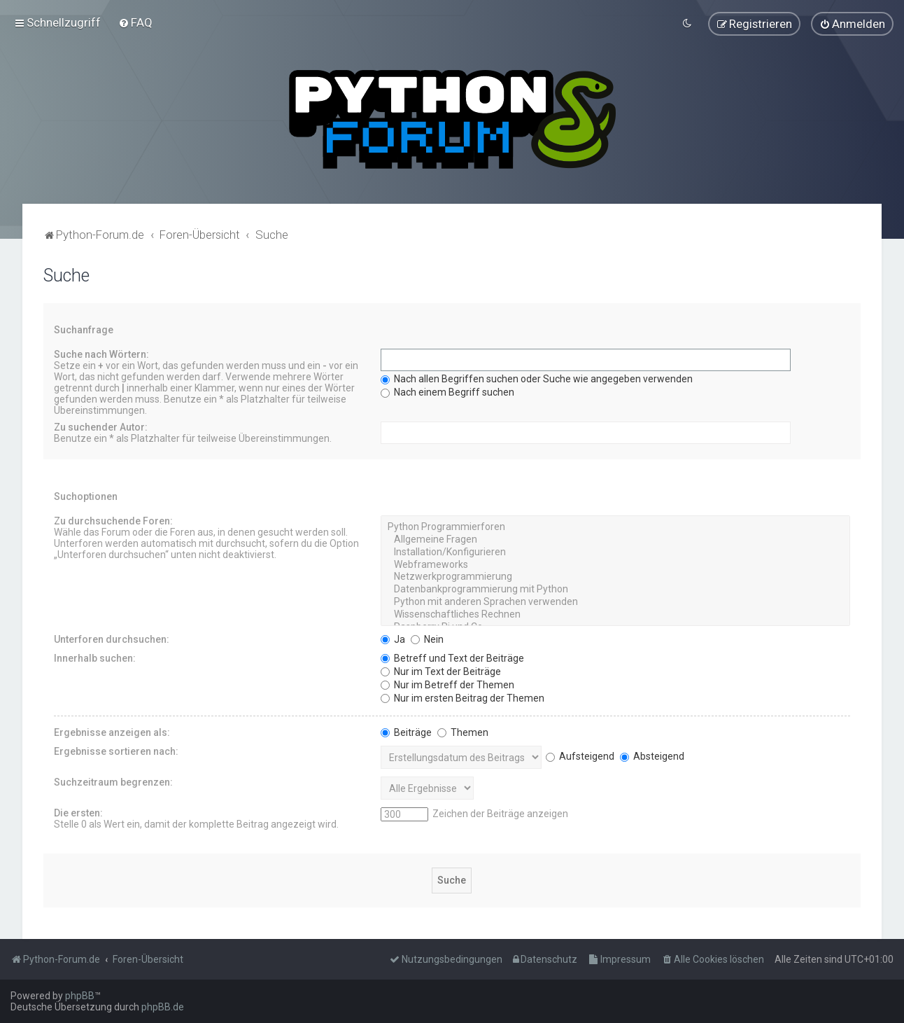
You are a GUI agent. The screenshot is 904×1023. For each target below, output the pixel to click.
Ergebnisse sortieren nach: (116, 750)
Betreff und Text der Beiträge (452, 657)
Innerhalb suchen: (95, 657)
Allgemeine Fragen (615, 539)
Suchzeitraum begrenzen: (113, 781)
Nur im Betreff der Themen (447, 684)
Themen (462, 731)
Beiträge (406, 731)
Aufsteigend (580, 755)
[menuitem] (135, 22)
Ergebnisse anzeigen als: (112, 731)
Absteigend (652, 755)
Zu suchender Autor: (101, 426)
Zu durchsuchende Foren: (113, 520)
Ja (393, 638)
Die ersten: (78, 812)
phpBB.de (162, 1006)
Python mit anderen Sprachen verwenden (615, 601)
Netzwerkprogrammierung (615, 577)
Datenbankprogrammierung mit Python (615, 589)
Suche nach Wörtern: (101, 353)
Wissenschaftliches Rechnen (615, 614)
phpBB (79, 995)
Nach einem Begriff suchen (447, 391)
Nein (427, 638)
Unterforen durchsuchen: (111, 638)
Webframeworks (615, 564)
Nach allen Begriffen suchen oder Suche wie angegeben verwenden (537, 378)
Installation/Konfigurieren (615, 551)
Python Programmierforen (615, 526)
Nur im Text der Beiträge (441, 670)
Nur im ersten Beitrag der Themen (462, 697)
